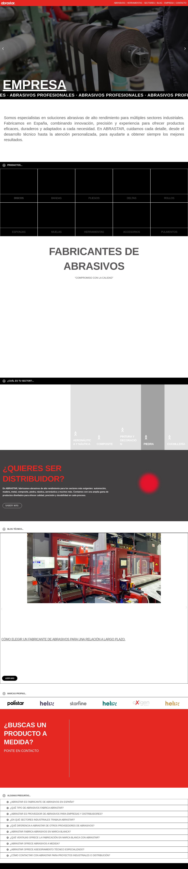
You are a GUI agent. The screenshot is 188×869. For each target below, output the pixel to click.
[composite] (99, 437)
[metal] (28, 437)
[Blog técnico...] (4, 529)
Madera (55, 444)
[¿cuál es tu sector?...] (4, 381)
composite (105, 444)
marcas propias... (16, 629)
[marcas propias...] (4, 629)
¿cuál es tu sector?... (20, 381)
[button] (3, 48)
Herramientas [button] (134, 3)
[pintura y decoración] (122, 430)
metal (30, 444)
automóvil (11, 444)
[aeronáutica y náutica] (75, 433)
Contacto (181, 3)
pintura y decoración (128, 440)
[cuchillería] (169, 437)
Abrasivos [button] (119, 3)
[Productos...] (4, 165)
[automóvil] (5, 437)
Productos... (14, 165)
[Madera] (52, 437)
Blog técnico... (15, 529)
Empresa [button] (169, 3)
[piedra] (146, 437)
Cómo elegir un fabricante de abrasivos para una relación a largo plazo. (63, 607)
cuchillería (176, 444)
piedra (149, 444)
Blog (159, 3)
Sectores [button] (149, 3)
